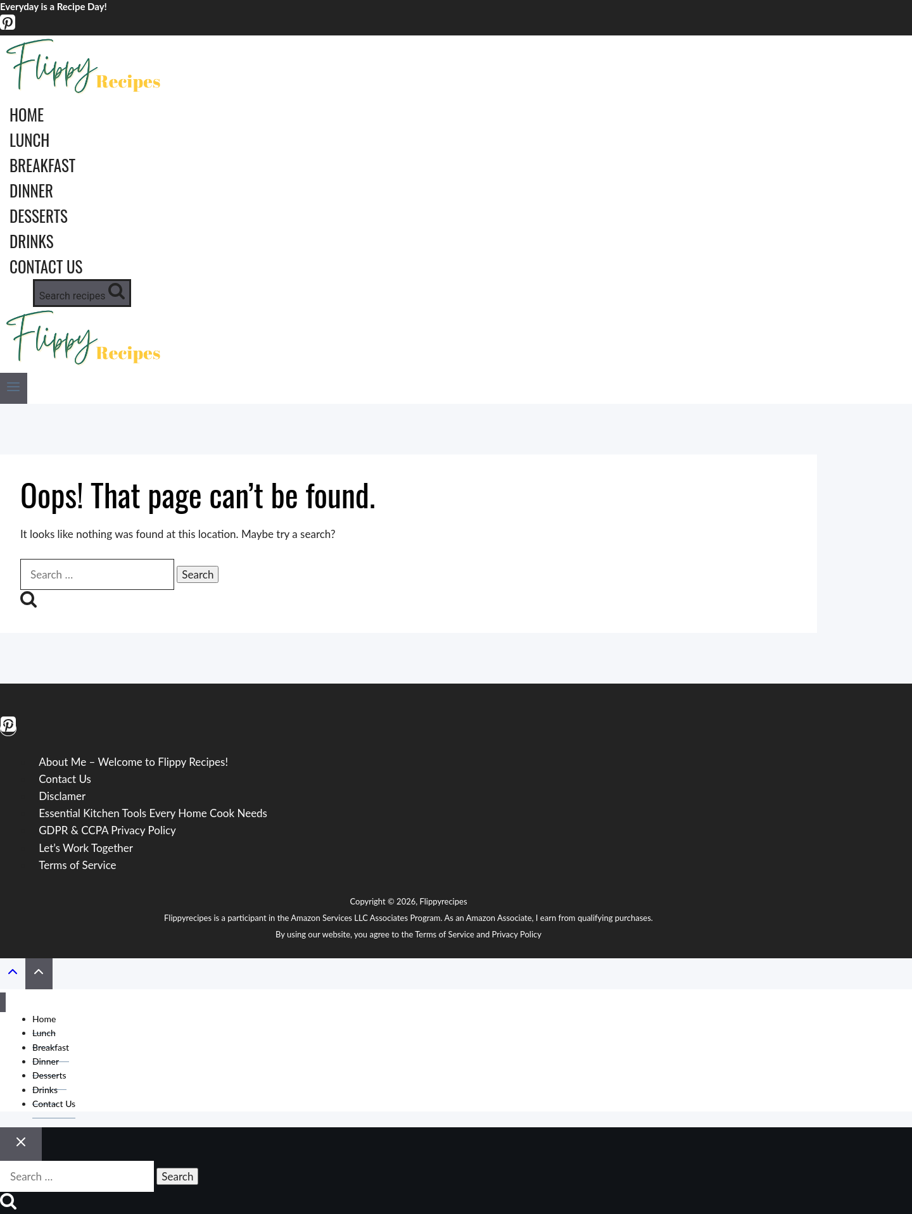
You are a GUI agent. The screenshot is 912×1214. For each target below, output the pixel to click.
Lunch (29, 139)
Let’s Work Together (86, 847)
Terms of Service (77, 865)
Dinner (31, 190)
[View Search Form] (82, 293)
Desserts (39, 215)
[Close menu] (3, 1002)
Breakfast (42, 165)
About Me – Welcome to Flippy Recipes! (133, 761)
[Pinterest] (7, 27)
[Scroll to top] (12, 974)
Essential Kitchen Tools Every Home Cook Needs (153, 813)
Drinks (32, 241)
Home (27, 114)
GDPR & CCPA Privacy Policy (107, 830)
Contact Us (46, 266)
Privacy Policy (517, 934)
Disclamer (62, 796)
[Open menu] (13, 388)
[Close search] (21, 1144)
